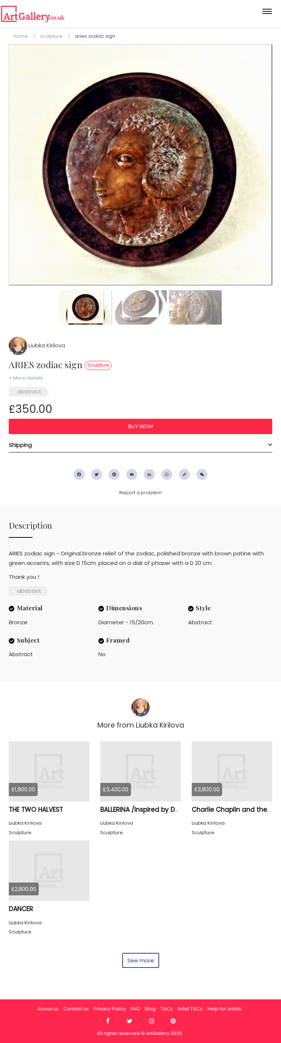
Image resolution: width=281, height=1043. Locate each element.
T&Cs (166, 1008)
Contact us (76, 1008)
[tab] (140, 445)
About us (48, 1008)
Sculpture (51, 36)
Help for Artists (224, 1008)
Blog (150, 1008)
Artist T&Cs (190, 1008)
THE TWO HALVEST (36, 809)
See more (140, 960)
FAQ (135, 1008)
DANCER (21, 909)
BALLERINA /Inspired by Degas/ (147, 809)
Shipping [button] (20, 445)
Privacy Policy (110, 1008)
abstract (29, 391)
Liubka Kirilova (37, 345)
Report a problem (140, 492)
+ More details (26, 377)
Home (21, 36)
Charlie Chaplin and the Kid (235, 809)
